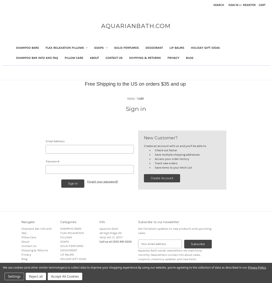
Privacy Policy (257, 267)
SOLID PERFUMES (126, 48)
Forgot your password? (102, 181)
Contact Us (114, 58)
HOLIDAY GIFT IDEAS (205, 48)
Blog (189, 58)
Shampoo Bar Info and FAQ (37, 58)
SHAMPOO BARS (27, 48)
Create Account (162, 178)
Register (249, 5)
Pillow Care (74, 58)
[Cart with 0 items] (262, 5)
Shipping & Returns (145, 58)
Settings (14, 276)
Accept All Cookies (65, 276)
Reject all (36, 276)
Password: (53, 161)
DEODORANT (154, 48)
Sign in (233, 5)
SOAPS (101, 48)
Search (218, 5)
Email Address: (55, 141)
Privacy (173, 58)
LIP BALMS (176, 48)
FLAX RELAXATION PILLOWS (66, 48)
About (94, 58)
